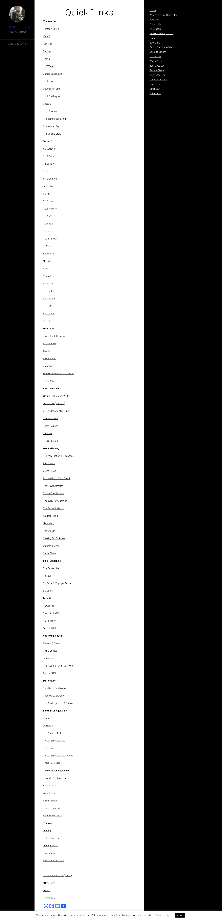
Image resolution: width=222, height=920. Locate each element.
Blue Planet (48, 748)
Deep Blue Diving (158, 52)
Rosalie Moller (50, 208)
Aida (45, 268)
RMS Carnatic (50, 156)
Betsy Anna (48, 253)
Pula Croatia (49, 463)
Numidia (47, 261)
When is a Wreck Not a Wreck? (58, 373)
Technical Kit (49, 628)
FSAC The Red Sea (52, 763)
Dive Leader (49, 853)
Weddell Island (50, 516)
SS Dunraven (49, 148)
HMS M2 (47, 216)
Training (47, 830)
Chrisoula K (48, 163)
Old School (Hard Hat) (54, 403)
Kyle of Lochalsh (51, 808)
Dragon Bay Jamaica (53, 493)
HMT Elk (47, 193)
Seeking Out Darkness (54, 538)
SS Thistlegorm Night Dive (56, 411)
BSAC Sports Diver (52, 838)
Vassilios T (48, 231)
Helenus (47, 575)
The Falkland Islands (53, 508)
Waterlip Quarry (51, 793)
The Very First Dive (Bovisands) (58, 456)
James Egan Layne (52, 73)
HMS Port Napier (51, 96)
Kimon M (47, 306)
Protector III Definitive (54, 336)
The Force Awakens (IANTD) (57, 875)
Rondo (46, 171)
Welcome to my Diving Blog (163, 15)
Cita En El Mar (50, 238)
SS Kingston (49, 298)
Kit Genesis (48, 605)
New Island (48, 523)
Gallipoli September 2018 (56, 396)
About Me (154, 19)
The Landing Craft (52, 133)
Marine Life (155, 84)
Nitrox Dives (49, 883)
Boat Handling (50, 343)
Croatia (46, 351)
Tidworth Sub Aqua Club (55, 778)
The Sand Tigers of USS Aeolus (58, 703)
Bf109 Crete (49, 313)
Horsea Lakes (50, 785)
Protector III (49, 358)
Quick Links (155, 93)
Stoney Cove (49, 471)
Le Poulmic (48, 186)
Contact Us (155, 24)
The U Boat (48, 381)
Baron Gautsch (50, 426)
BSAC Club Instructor (53, 860)
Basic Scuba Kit (51, 613)
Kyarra (46, 58)
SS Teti (46, 321)
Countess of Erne (51, 88)
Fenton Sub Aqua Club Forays (58, 755)
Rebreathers (49, 898)
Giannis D (47, 141)
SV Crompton (50, 178)
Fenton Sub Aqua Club (54, 740)
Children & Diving (51, 546)
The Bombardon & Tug (54, 118)
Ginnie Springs (50, 650)
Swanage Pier (50, 800)
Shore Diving (49, 553)
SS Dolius (48, 590)
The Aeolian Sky (51, 126)
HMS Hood (48, 81)
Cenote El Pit (49, 673)
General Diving (157, 70)
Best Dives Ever (157, 65)
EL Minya (47, 246)
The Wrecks (155, 56)
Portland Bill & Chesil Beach (56, 478)
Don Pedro (48, 291)
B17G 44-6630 (50, 441)
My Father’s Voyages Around (57, 583)
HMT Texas (48, 66)
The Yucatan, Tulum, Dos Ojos (58, 665)
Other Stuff (155, 88)
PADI (45, 868)
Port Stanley (49, 531)
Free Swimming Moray (54, 688)
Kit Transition (49, 620)
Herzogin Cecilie (51, 29)
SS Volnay (48, 283)
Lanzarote (48, 658)
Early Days (155, 42)
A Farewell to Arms (52, 815)
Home (153, 10)
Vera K (46, 36)
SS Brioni (47, 433)
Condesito (48, 223)
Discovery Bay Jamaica (55, 501)
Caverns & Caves (51, 643)
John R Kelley (50, 111)
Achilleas (47, 44)
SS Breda (48, 201)
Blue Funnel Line (51, 568)
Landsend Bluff (50, 418)
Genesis (24, 44)
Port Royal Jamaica (53, 486)
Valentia (47, 718)
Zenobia (47, 51)
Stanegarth (48, 366)
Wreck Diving (156, 61)
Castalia (47, 103)
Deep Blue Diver (17, 27)
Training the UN (50, 845)
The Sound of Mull (52, 733)
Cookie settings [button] (163, 915)
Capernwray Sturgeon (54, 695)
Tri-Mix (46, 890)
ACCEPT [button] (180, 915)
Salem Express (50, 276)
